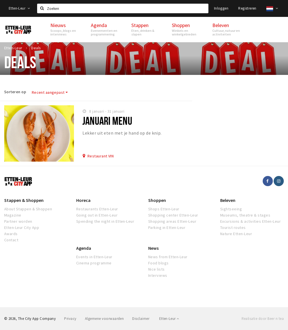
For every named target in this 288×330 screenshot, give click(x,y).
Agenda (83, 248)
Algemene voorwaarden (104, 318)
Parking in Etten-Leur (166, 227)
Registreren (247, 8)
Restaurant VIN (100, 156)
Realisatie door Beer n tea (263, 318)
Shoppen (157, 200)
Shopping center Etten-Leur (173, 215)
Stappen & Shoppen (24, 200)
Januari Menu (107, 121)
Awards (11, 233)
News (153, 248)
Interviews (157, 275)
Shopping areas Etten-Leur (172, 221)
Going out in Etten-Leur (97, 215)
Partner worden (18, 221)
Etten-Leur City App (21, 227)
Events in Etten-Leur (94, 256)
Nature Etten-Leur (236, 233)
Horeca (83, 200)
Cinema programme (94, 263)
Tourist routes (233, 227)
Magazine (12, 215)
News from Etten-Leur (168, 256)
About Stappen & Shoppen (28, 208)
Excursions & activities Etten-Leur (250, 221)
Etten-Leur (19, 8)
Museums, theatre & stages (245, 215)
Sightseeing (231, 208)
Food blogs (158, 263)
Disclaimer (140, 318)
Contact (11, 239)
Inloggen (221, 8)
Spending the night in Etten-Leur (105, 221)
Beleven (227, 200)
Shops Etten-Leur (163, 208)
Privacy (70, 318)
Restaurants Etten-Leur (97, 208)
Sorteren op (15, 91)
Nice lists (156, 269)
